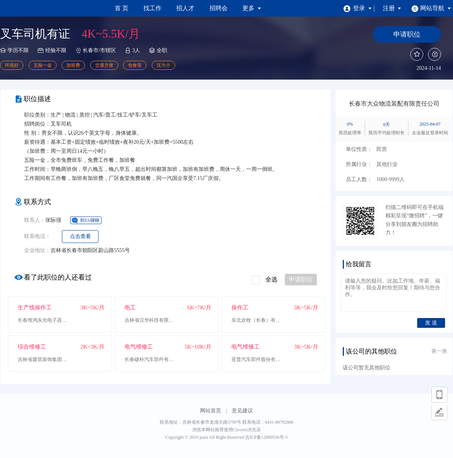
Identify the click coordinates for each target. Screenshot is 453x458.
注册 (392, 8)
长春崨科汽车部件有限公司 (151, 359)
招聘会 (219, 8)
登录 (358, 8)
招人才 (185, 8)
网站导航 (431, 8)
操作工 (239, 307)
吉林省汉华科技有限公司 (151, 320)
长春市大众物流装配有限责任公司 (394, 103)
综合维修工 (32, 347)
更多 (251, 8)
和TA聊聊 (89, 220)
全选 (264, 280)
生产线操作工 (35, 307)
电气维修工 (139, 347)
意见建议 (242, 410)
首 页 (121, 8)
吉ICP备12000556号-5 (266, 437)
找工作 (152, 8)
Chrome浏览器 (247, 429)
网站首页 (210, 410)
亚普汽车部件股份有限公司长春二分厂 (257, 359)
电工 (130, 307)
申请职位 (301, 279)
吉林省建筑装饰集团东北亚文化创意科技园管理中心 (44, 359)
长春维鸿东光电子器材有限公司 (44, 320)
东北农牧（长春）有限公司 (257, 320)
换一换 (439, 351)
